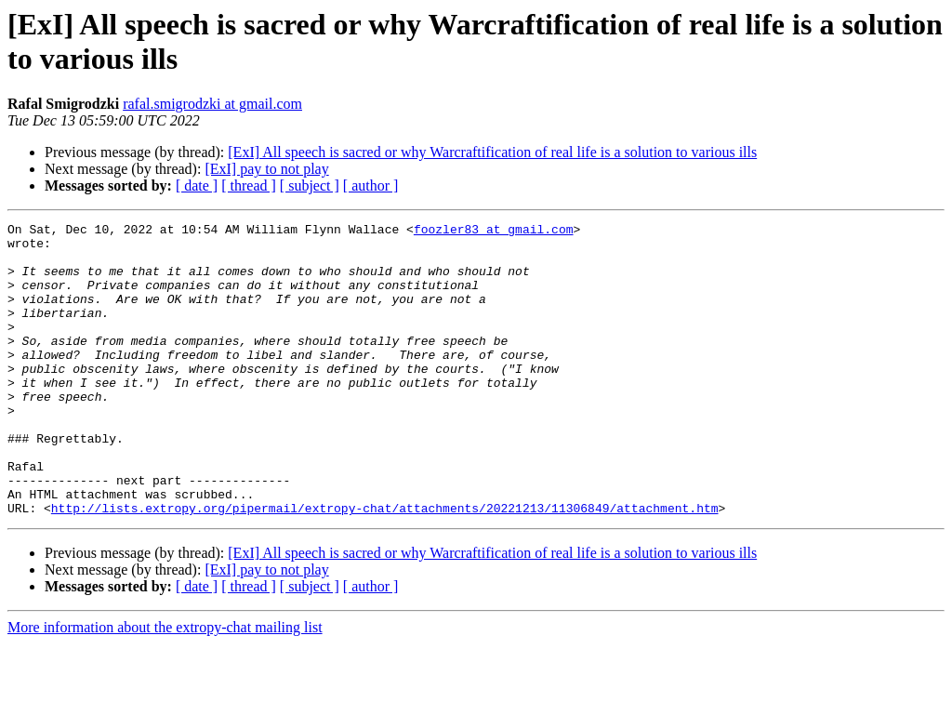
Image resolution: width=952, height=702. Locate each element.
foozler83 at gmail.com (494, 231)
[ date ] (197, 185)
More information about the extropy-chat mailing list (165, 686)
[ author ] (371, 185)
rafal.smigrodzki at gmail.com (212, 104)
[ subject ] (309, 185)
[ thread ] (248, 185)
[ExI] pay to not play (266, 169)
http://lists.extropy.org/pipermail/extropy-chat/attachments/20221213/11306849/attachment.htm (385, 566)
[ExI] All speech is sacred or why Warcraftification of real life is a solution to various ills (492, 152)
